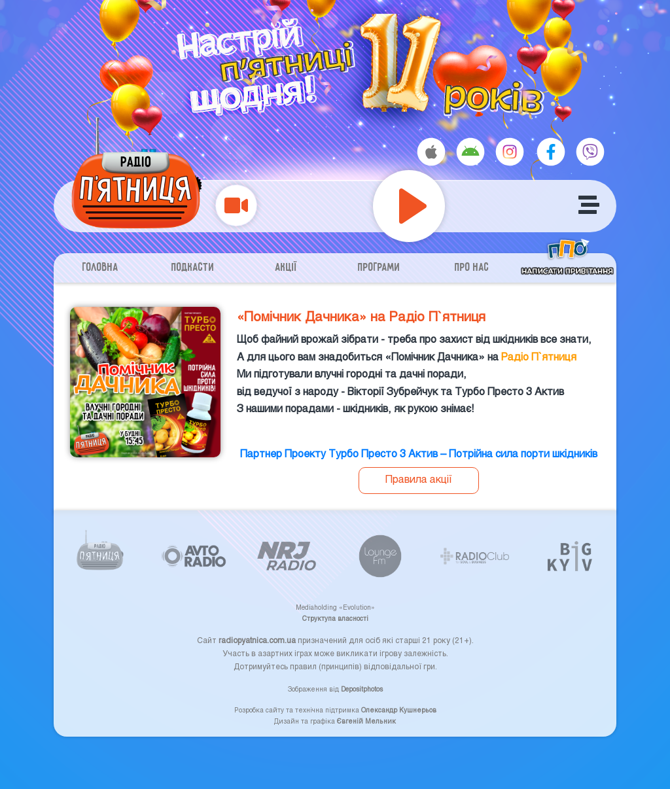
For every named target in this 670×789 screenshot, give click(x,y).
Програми (379, 268)
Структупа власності (335, 618)
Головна (100, 268)
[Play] (409, 206)
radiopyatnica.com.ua (257, 639)
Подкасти (193, 268)
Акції (286, 268)
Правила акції (418, 478)
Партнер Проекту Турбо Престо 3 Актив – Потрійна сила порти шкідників (418, 453)
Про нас (472, 268)
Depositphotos (362, 689)
